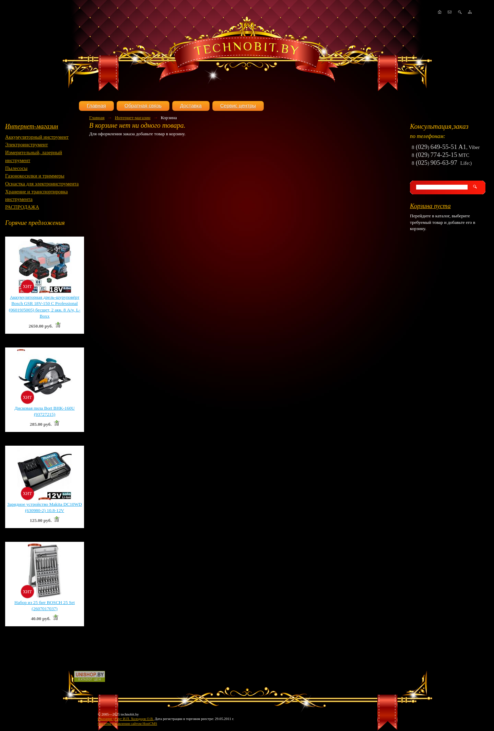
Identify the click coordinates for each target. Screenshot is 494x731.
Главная (96, 105)
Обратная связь (143, 105)
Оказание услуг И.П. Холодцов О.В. (126, 719)
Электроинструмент (26, 144)
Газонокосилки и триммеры (34, 176)
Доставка (191, 105)
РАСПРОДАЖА (22, 207)
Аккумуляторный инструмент (37, 137)
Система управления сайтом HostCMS (127, 724)
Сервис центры (238, 105)
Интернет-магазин (31, 126)
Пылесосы (16, 168)
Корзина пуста (430, 205)
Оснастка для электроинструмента (42, 183)
